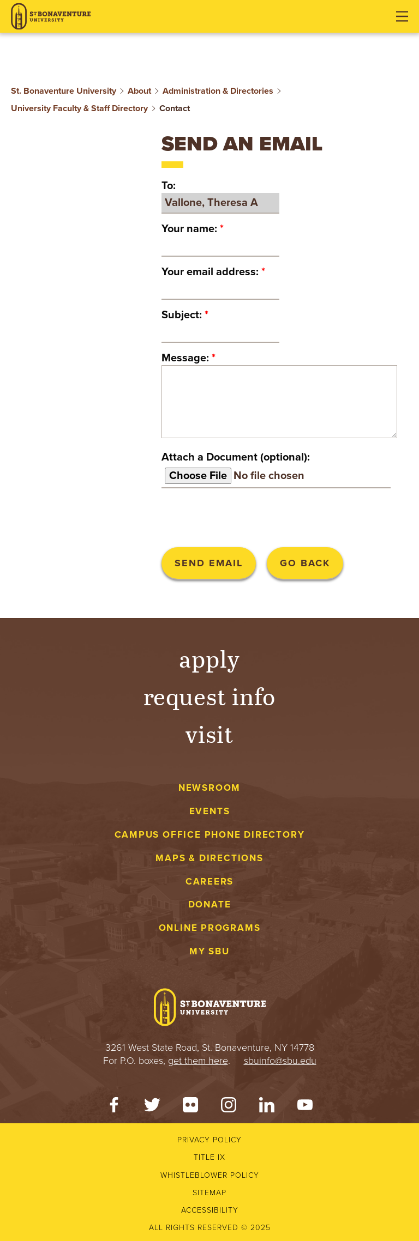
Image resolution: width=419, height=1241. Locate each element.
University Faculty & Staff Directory (79, 108)
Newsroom (209, 788)
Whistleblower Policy (209, 1175)
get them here (198, 1061)
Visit (209, 733)
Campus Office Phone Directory (210, 834)
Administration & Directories (218, 91)
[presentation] (244, 518)
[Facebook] (114, 1107)
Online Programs (210, 928)
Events (209, 811)
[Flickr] (190, 1107)
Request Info (209, 695)
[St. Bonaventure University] (51, 16)
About (139, 91)
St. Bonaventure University (63, 91)
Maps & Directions (209, 858)
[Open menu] (402, 16)
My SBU (209, 951)
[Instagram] (228, 1107)
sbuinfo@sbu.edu (280, 1061)
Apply (209, 658)
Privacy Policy (209, 1140)
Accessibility (209, 1210)
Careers (209, 881)
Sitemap (209, 1192)
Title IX (209, 1157)
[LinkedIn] (267, 1107)
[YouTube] (305, 1107)
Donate (209, 904)
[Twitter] (152, 1107)
